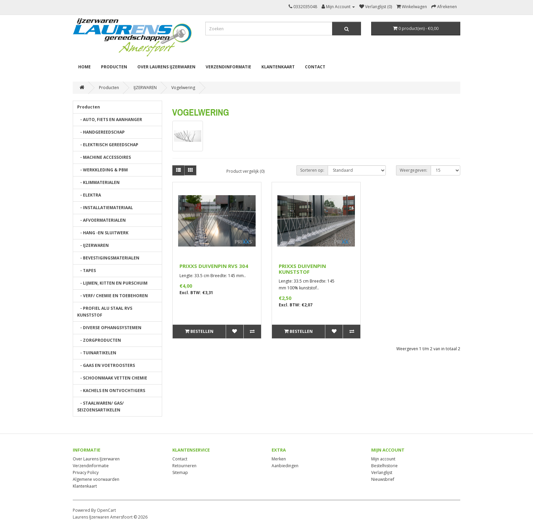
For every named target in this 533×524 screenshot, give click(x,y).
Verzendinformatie (228, 67)
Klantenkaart (278, 67)
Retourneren (184, 466)
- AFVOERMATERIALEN (101, 220)
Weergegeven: (413, 170)
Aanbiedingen (285, 466)
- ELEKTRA (89, 195)
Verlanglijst (381, 472)
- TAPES (86, 270)
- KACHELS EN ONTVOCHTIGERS (111, 390)
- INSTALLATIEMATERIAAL (105, 207)
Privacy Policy (86, 472)
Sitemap (180, 472)
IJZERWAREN (145, 87)
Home (84, 67)
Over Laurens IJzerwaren (166, 67)
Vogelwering (183, 87)
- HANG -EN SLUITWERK (102, 233)
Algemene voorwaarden (96, 479)
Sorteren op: (312, 170)
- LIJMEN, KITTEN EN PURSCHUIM (112, 283)
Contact (315, 67)
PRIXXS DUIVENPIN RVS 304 (213, 266)
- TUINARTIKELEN (96, 353)
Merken (279, 459)
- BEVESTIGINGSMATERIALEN (108, 258)
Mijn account (383, 459)
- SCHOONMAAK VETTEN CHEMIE (112, 378)
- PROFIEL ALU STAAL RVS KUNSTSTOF (104, 311)
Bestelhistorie (384, 466)
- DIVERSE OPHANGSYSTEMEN (109, 328)
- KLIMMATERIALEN (98, 182)
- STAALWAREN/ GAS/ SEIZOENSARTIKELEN (100, 406)
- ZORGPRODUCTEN (99, 340)
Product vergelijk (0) (245, 171)
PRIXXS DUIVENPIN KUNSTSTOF (302, 269)
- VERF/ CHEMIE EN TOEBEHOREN (112, 296)
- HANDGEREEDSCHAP (101, 132)
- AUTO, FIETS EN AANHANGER (109, 119)
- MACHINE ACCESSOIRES (104, 157)
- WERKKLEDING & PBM (102, 170)
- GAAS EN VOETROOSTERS (106, 365)
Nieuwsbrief (382, 479)
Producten (114, 67)
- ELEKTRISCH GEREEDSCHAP (107, 145)
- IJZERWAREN (93, 245)
